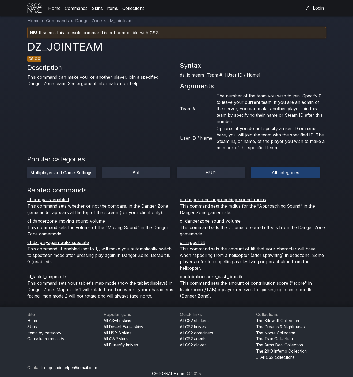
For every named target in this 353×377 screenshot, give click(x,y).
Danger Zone (88, 20)
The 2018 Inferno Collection (281, 351)
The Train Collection (274, 338)
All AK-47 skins (117, 320)
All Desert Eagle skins (123, 326)
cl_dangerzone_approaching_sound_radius (223, 199)
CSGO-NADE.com (168, 373)
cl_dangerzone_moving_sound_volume (66, 221)
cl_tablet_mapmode (46, 276)
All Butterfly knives (121, 345)
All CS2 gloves (193, 345)
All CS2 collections (277, 357)
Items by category (44, 333)
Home (54, 8)
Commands (76, 8)
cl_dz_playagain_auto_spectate (58, 242)
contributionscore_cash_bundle (212, 276)
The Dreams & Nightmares (280, 326)
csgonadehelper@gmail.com (70, 367)
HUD (211, 172)
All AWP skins (116, 338)
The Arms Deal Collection (279, 345)
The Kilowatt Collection (277, 320)
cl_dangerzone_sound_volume (210, 221)
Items (112, 8)
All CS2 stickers (194, 320)
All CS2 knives (193, 326)
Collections (133, 8)
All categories (285, 172)
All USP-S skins (117, 333)
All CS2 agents (193, 338)
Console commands (45, 338)
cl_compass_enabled (48, 199)
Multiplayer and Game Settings (61, 172)
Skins (97, 8)
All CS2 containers (196, 333)
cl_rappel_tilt (192, 242)
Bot (135, 172)
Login (314, 8)
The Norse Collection (275, 333)
